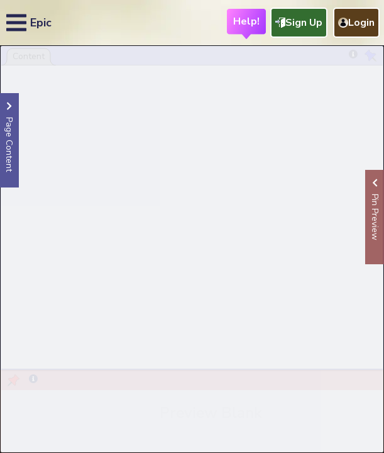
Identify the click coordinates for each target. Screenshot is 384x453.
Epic (41, 22)
